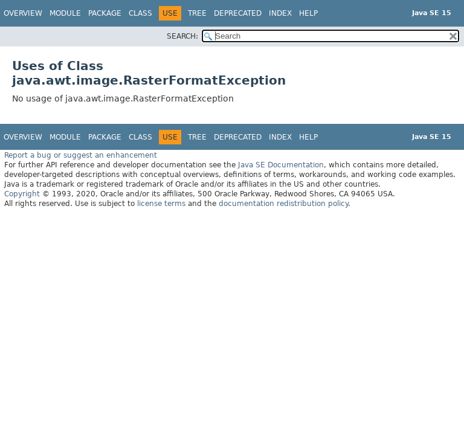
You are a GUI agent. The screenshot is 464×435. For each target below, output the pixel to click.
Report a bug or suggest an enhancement (80, 155)
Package (104, 13)
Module (65, 13)
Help (308, 13)
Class (140, 13)
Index (280, 13)
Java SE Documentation (281, 165)
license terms (161, 203)
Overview (23, 13)
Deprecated (238, 13)
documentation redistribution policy (283, 203)
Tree (197, 13)
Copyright (22, 194)
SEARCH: (182, 36)
